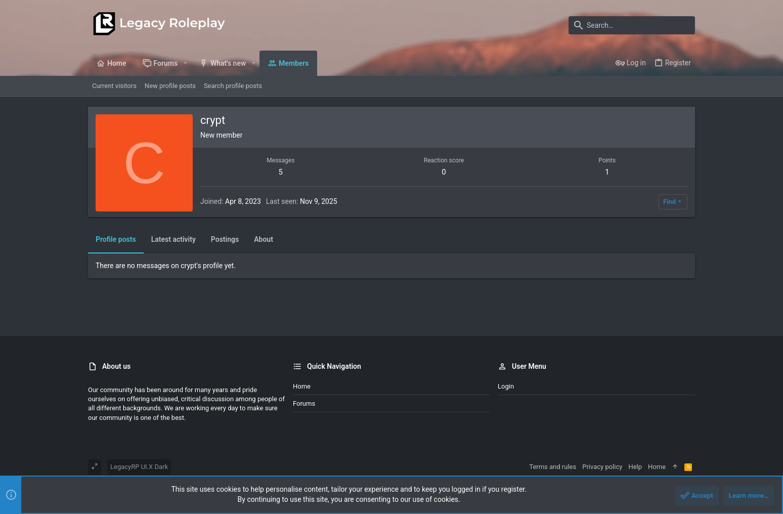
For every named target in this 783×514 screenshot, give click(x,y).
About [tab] (263, 239)
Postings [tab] (225, 239)
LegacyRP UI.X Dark (139, 466)
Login (506, 386)
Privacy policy (602, 466)
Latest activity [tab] (173, 239)
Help (635, 466)
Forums (304, 403)
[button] (185, 63)
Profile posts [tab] (116, 239)
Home (302, 386)
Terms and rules (552, 466)
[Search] (632, 25)
